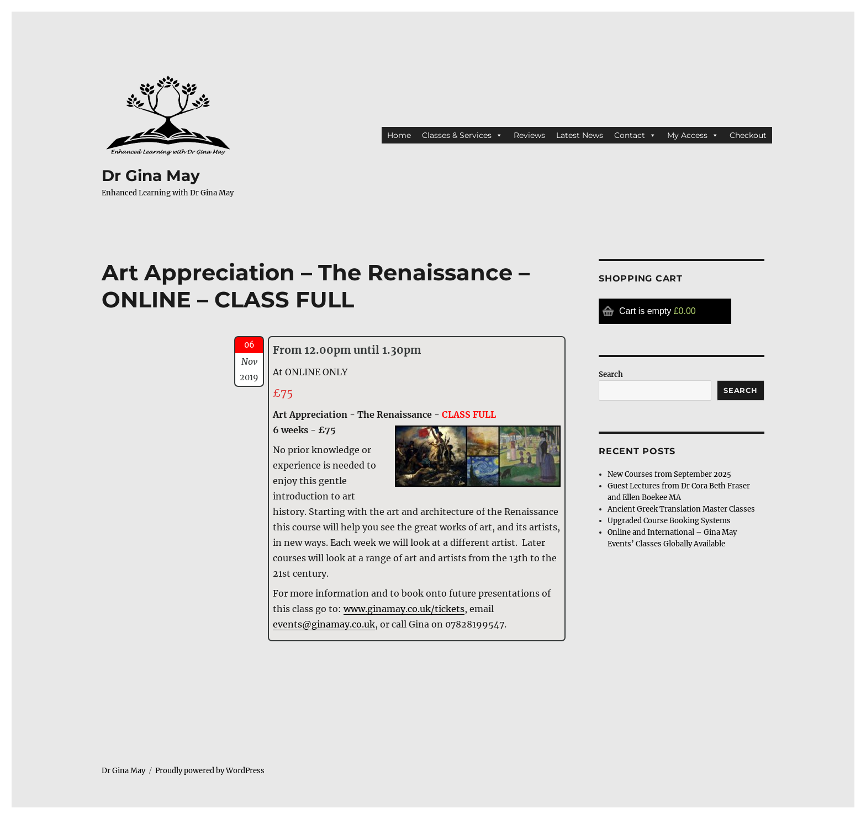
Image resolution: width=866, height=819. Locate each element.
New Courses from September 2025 (669, 474)
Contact (635, 135)
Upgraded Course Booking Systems (669, 520)
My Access (693, 135)
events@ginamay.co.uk (324, 624)
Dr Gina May (151, 175)
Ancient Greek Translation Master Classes (681, 509)
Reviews (529, 135)
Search (611, 374)
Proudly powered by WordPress (210, 770)
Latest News (579, 135)
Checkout (748, 135)
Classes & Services (462, 135)
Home (399, 135)
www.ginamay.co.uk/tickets (404, 608)
